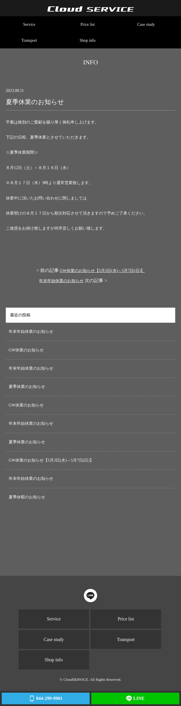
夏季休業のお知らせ (27, 386)
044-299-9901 (45, 698)
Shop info (88, 40)
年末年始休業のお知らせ (61, 281)
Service (29, 24)
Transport (29, 40)
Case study (146, 24)
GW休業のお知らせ (26, 350)
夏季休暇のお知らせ (27, 497)
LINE (135, 698)
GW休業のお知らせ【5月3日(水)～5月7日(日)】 (102, 270)
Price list (87, 24)
